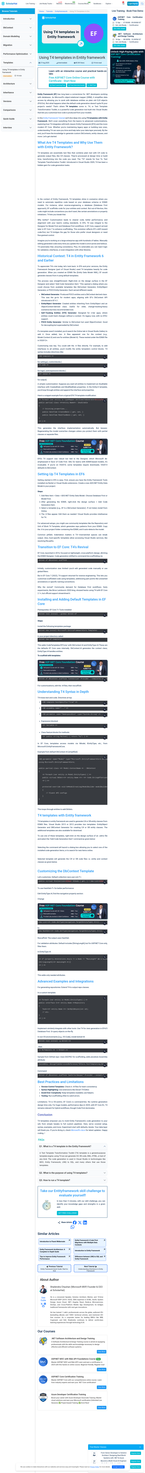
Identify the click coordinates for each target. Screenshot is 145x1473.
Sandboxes (98, 4)
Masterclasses (70, 3)
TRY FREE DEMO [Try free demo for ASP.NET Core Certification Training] (119, 29)
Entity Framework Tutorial (54, 118)
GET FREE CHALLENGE (67, 1213)
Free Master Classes (116, 1447)
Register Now (135, 1453)
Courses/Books (85, 3)
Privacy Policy (94, 1467)
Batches (59, 3)
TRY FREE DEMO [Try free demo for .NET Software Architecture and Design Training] (119, 45)
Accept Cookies (118, 1467)
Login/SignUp (133, 4)
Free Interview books (76, 85)
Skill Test (92, 85)
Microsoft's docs (78, 1130)
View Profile (43, 1298)
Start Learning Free (57, 85)
